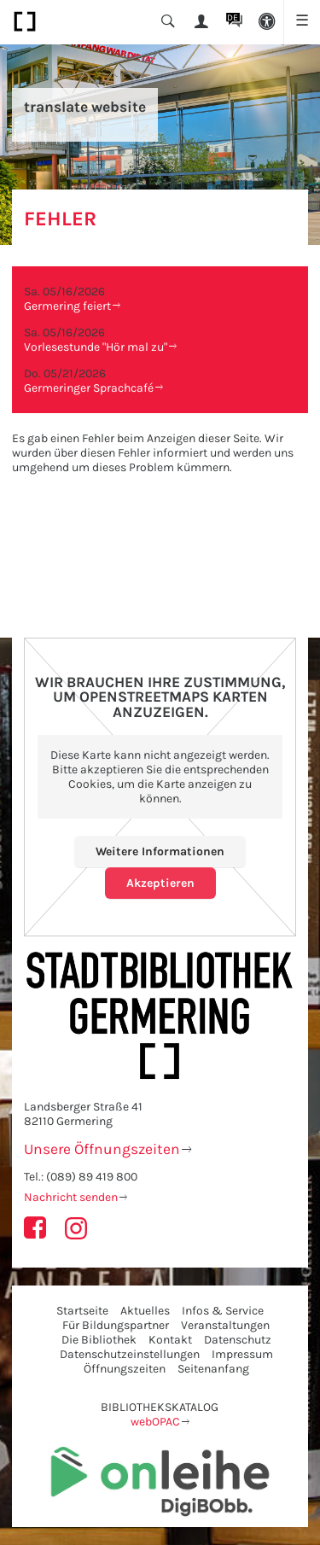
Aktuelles (145, 1310)
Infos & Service (223, 1310)
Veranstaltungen (225, 1325)
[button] (267, 22)
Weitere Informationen (160, 851)
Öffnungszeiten (125, 1368)
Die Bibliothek (99, 1339)
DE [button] (232, 17)
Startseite (82, 1310)
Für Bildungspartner (115, 1325)
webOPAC (155, 1421)
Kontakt (170, 1339)
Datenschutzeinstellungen (130, 1354)
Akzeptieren (160, 883)
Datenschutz (237, 1339)
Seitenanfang (213, 1368)
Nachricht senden (71, 1197)
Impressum (242, 1354)
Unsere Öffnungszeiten (102, 1148)
